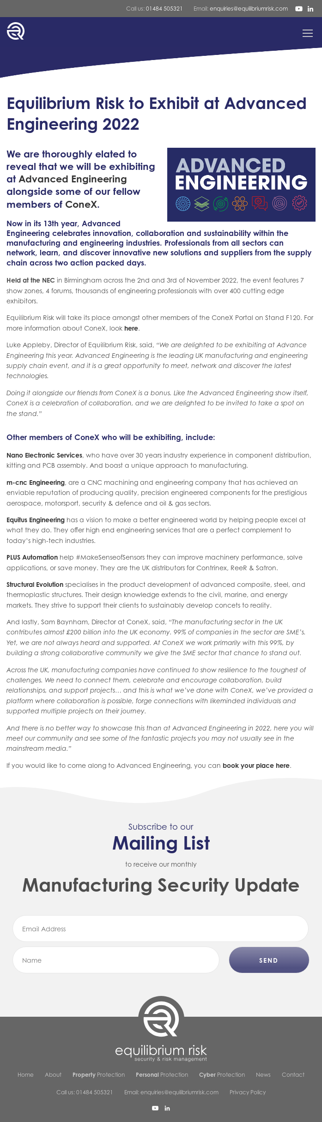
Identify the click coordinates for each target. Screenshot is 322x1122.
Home (26, 1074)
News (263, 1074)
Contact (293, 1074)
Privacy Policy (248, 1092)
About (53, 1074)
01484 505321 (164, 8)
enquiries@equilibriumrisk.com (249, 8)
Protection (99, 1074)
